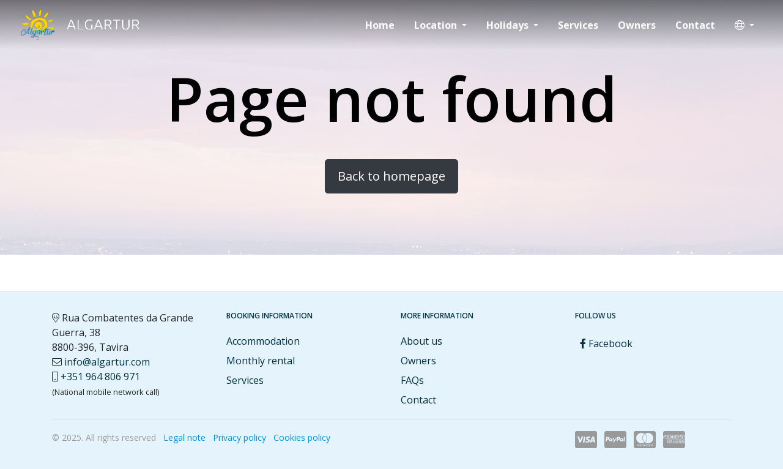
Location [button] (436, 25)
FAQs (412, 380)
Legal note (184, 437)
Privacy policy (239, 437)
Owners (637, 25)
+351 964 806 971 (100, 376)
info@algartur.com (107, 362)
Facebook (606, 343)
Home (380, 25)
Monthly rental (260, 360)
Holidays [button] (508, 25)
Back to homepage (391, 176)
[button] (744, 25)
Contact (695, 25)
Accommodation (263, 341)
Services (578, 25)
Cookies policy (301, 437)
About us (421, 341)
